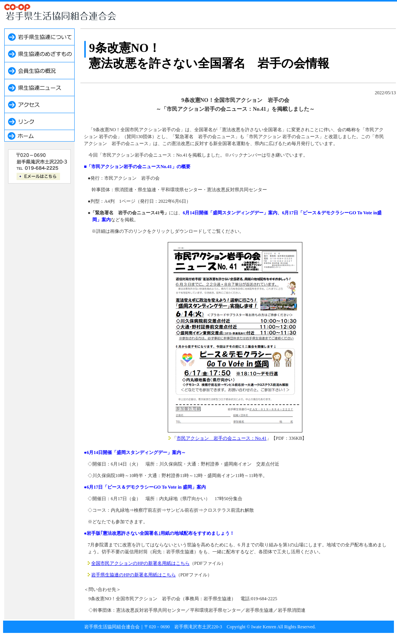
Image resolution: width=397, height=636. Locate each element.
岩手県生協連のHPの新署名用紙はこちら (133, 575)
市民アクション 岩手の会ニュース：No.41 (222, 438)
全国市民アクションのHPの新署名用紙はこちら (140, 563)
